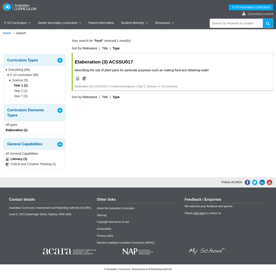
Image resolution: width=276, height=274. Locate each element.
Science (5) (18, 80)
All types (11, 124)
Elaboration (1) (16, 130)
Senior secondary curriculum (59, 23)
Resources (164, 23)
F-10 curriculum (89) (22, 75)
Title (105, 48)
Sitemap (102, 215)
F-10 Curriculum (17, 23)
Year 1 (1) (19, 85)
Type (116, 48)
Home (7, 33)
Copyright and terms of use (113, 221)
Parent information (101, 23)
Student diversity (134, 23)
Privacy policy (105, 235)
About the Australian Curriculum (116, 208)
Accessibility (104, 228)
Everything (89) (18, 70)
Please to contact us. (203, 213)
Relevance (89, 48)
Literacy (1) (16, 159)
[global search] (241, 23)
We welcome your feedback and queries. (209, 206)
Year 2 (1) (19, 91)
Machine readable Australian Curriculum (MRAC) (126, 242)
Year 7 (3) (19, 96)
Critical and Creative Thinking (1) (31, 164)
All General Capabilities (22, 153)
